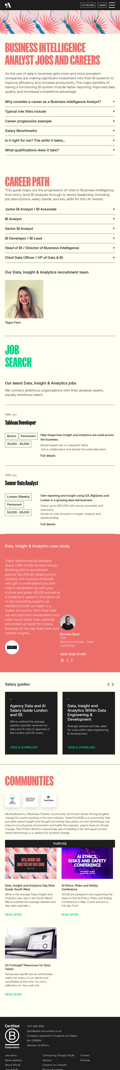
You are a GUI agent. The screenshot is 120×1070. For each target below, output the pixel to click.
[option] (32, 303)
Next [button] (71, 660)
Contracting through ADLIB (58, 1055)
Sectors (47, 1060)
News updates (13, 1060)
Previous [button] (67, 660)
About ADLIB (12, 1065)
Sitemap (85, 1060)
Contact (85, 1055)
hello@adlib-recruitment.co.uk (44, 1031)
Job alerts (11, 1055)
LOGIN (102, 5)
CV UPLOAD (88, 5)
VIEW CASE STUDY (73, 654)
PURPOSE (60, 844)
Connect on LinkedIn (54, 1065)
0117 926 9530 (35, 1026)
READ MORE (13, 915)
